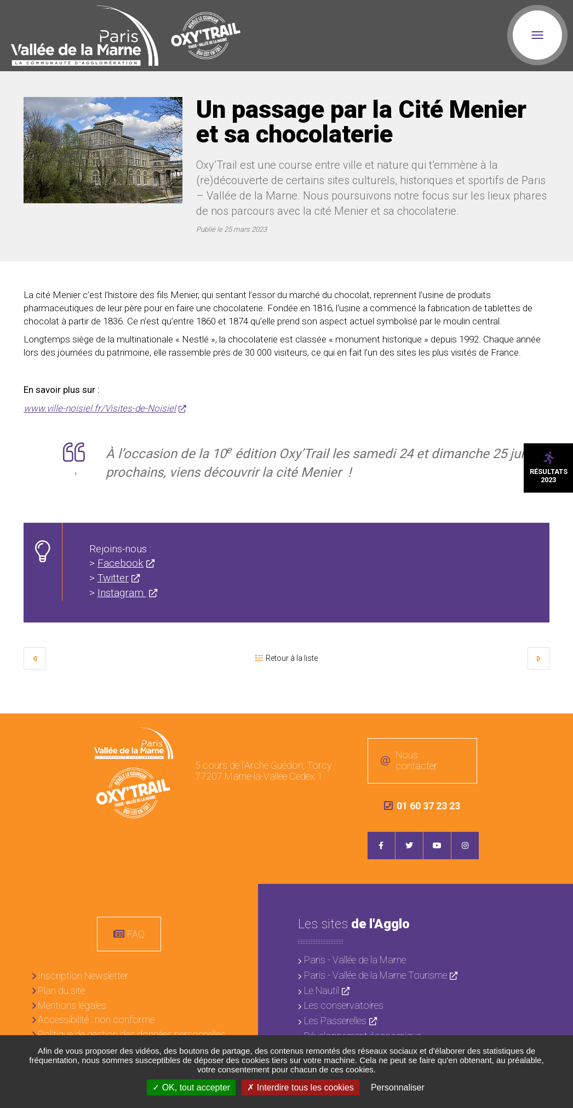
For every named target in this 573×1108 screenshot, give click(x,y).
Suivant (538, 658)
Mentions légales (72, 1005)
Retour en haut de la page (556, 729)
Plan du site (61, 990)
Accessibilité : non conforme (96, 1019)
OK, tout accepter (191, 1087)
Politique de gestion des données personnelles (131, 1034)
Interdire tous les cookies (300, 1087)
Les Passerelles (335, 1020)
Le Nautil (321, 990)
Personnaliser (398, 1087)
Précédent (34, 658)
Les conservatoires (343, 1005)
